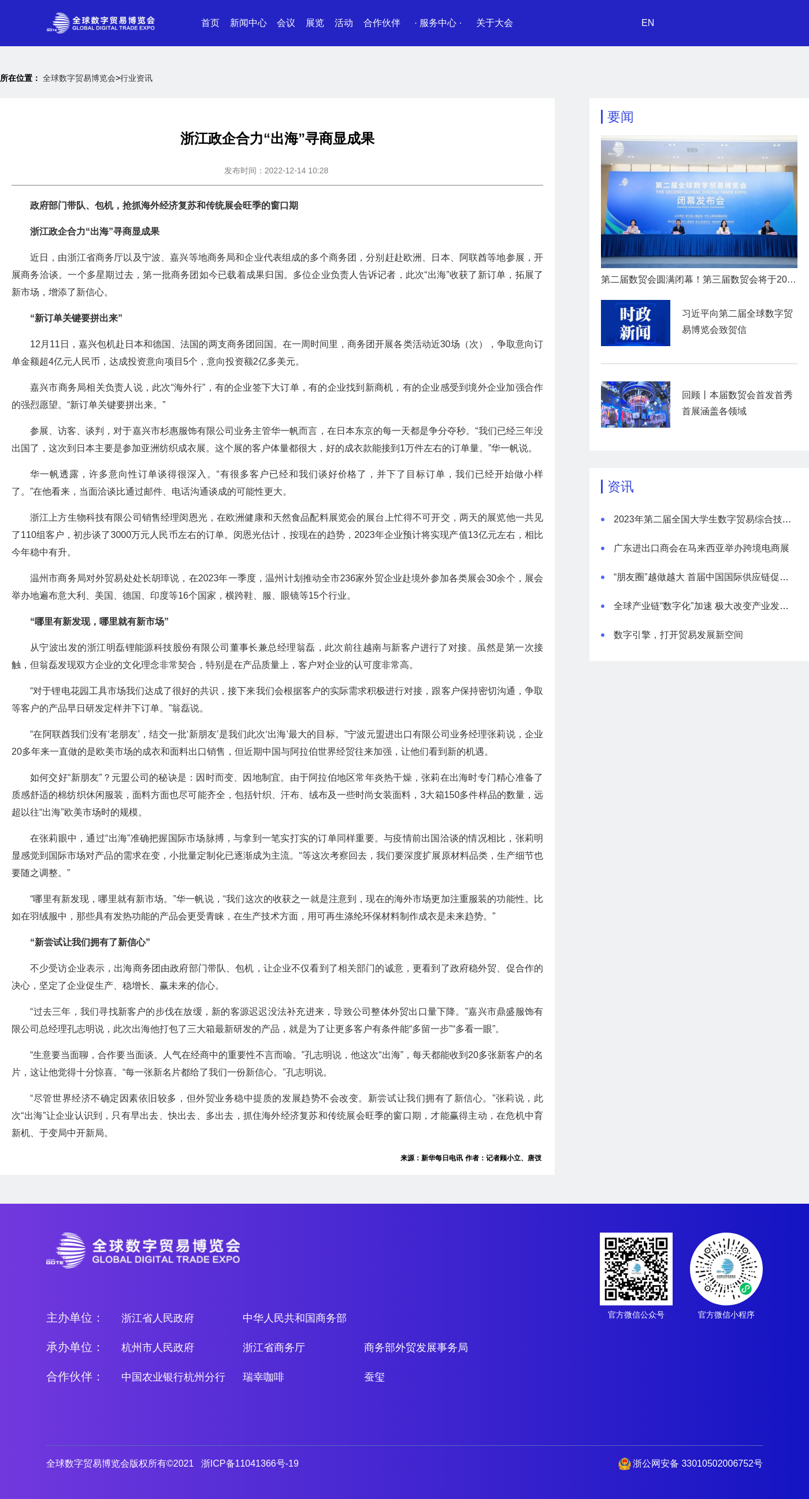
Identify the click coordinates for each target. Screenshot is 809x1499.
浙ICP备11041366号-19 (250, 1463)
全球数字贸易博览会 (79, 78)
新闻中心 (248, 23)
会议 (286, 23)
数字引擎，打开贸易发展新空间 (678, 635)
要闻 (620, 116)
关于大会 (494, 23)
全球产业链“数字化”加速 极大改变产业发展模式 (710, 606)
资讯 (620, 486)
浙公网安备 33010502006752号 (698, 1463)
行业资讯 (136, 78)
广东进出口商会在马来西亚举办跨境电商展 (701, 548)
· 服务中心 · (438, 23)
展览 (315, 23)
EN (647, 23)
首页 (210, 23)
